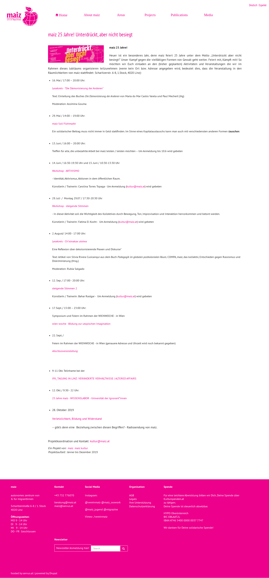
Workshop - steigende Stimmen (70, 206)
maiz (70, 448)
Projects (150, 15)
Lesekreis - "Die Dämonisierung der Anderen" (77, 88)
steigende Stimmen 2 (64, 288)
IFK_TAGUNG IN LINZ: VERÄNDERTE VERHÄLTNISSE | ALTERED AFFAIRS (94, 378)
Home (63, 15)
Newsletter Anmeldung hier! (72, 548)
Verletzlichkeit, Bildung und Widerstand (77, 419)
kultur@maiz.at (136, 186)
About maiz (92, 15)
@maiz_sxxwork (111, 502)
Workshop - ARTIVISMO (65, 170)
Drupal (53, 573)
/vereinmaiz (100, 516)
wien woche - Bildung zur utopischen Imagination (81, 323)
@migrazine (110, 509)
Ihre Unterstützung (140, 502)
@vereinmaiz (93, 502)
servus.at (28, 573)
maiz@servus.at (63, 506)
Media (208, 15)
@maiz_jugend (94, 509)
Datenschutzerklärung (142, 506)
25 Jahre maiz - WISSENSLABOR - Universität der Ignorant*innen (89, 398)
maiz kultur (81, 448)
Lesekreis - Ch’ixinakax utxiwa (69, 241)
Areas (121, 15)
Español (262, 5)
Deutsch (253, 5)
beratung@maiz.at (65, 502)
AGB (131, 495)
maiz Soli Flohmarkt (64, 123)
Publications (179, 15)
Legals (133, 499)
